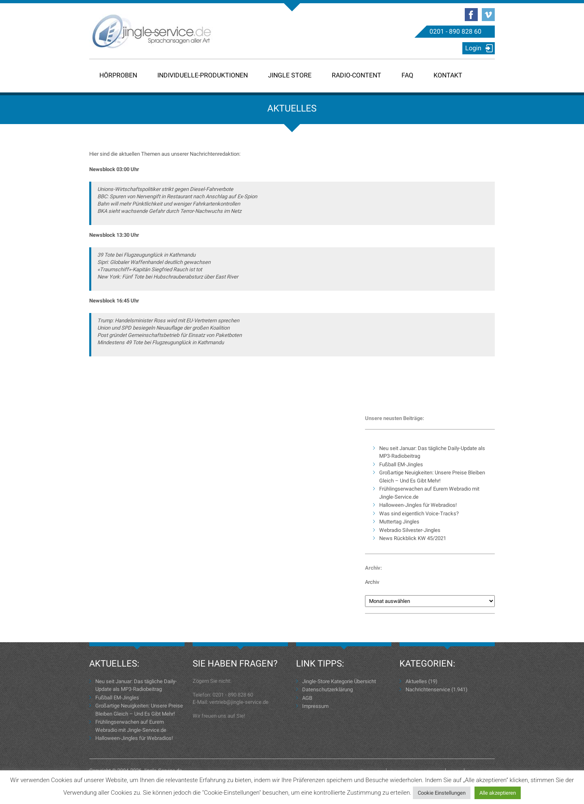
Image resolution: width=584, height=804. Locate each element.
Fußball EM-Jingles (401, 464)
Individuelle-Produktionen (202, 75)
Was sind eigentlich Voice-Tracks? (419, 513)
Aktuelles (416, 681)
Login (473, 48)
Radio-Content (356, 75)
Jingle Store (289, 75)
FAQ (407, 75)
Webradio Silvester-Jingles (409, 530)
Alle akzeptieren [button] (497, 793)
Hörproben (118, 75)
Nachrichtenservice (428, 689)
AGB (307, 698)
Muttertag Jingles (399, 522)
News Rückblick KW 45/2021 (412, 538)
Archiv (372, 582)
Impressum (315, 706)
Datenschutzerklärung (327, 689)
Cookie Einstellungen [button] (442, 793)
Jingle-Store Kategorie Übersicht (339, 681)
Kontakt (448, 75)
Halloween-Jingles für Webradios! (418, 505)
